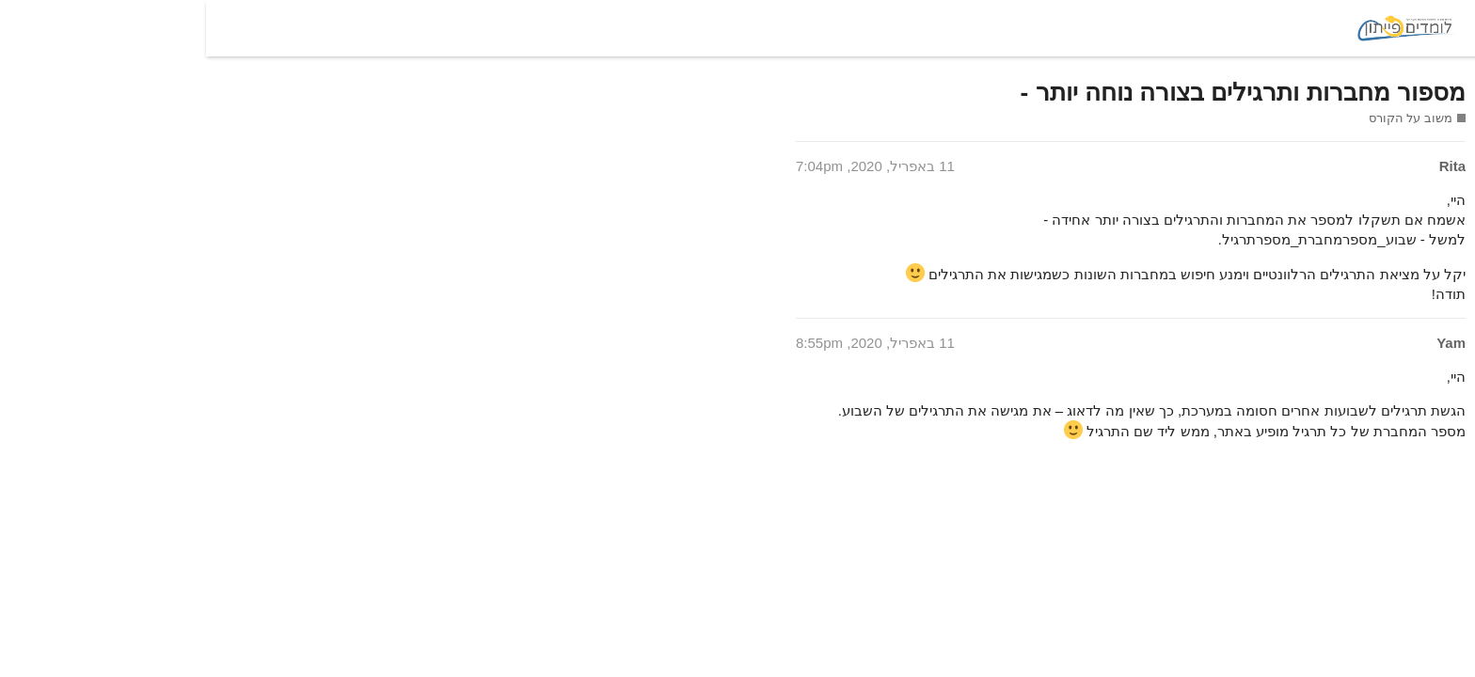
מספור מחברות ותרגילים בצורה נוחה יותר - (1037, 92)
